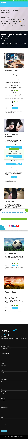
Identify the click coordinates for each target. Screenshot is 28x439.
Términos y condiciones (4, 424)
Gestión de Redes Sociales (4, 407)
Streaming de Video (3, 393)
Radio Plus (2, 402)
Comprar (15, 265)
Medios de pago (3, 415)
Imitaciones (2, 383)
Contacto (2, 417)
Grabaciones (2, 377)
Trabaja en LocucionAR (4, 421)
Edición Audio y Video (4, 379)
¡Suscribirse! (4, 430)
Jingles (2, 381)
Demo (10, 147)
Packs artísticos (3, 363)
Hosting (2, 405)
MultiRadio (2, 396)
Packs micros (2, 368)
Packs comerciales (3, 372)
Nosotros (2, 419)
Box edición (2, 370)
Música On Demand (3, 365)
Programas (2, 359)
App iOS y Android (3, 398)
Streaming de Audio (3, 391)
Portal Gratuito (3, 400)
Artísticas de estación (4, 361)
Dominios (2, 389)
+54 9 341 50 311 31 (8, 348)
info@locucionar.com (7, 350)
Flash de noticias (3, 374)
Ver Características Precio (17, 147)
